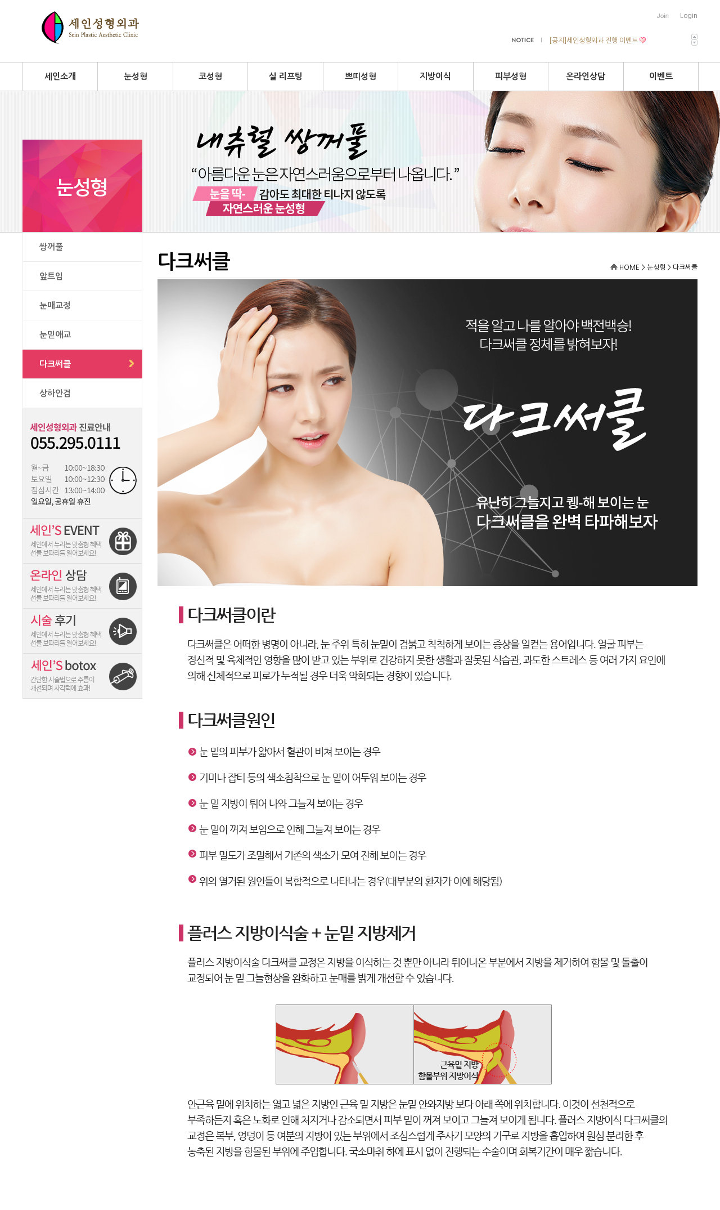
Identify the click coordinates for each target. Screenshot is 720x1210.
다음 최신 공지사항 (694, 43)
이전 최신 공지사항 (694, 37)
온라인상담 (585, 76)
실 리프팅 (286, 76)
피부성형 (510, 76)
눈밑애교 (55, 335)
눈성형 (135, 76)
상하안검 (55, 393)
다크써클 (55, 364)
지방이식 (435, 76)
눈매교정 (55, 305)
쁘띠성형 (360, 76)
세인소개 (60, 76)
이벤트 (661, 76)
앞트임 (51, 276)
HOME (629, 267)
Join (663, 15)
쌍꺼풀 (51, 247)
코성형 (210, 76)
